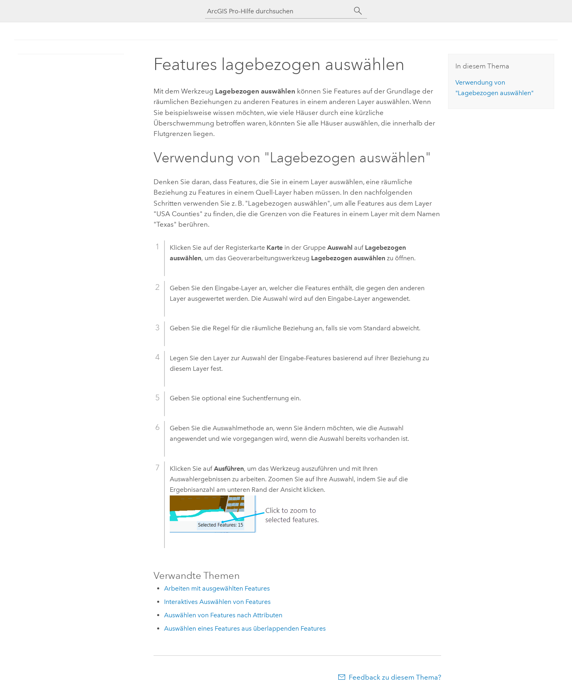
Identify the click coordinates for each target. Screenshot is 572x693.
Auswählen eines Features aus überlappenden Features (245, 628)
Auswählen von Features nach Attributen (223, 615)
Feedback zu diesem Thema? (395, 677)
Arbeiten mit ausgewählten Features (217, 588)
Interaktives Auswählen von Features (217, 602)
